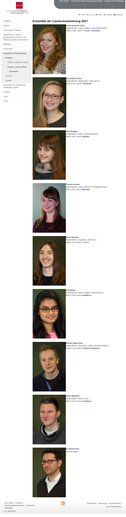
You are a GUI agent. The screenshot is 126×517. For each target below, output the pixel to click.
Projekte (9, 58)
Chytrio (86, 348)
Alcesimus (95, 31)
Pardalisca (86, 295)
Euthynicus (95, 348)
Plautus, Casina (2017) (17, 67)
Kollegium (7, 21)
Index (100, 15)
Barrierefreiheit (115, 503)
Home (83, 15)
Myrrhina (86, 189)
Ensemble (13, 71)
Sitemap (109, 15)
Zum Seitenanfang (113, 506)
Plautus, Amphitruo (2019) (17, 62)
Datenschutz (92, 503)
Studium (6, 25)
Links (5, 96)
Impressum (102, 503)
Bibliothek (7, 44)
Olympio (85, 136)
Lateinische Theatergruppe (15, 53)
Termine (8, 76)
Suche (91, 15)
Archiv (5, 101)
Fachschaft (7, 49)
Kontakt (119, 15)
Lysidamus (86, 401)
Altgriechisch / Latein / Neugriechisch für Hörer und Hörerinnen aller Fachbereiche (15, 37)
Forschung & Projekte (12, 30)
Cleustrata (86, 83)
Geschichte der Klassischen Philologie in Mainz (14, 86)
